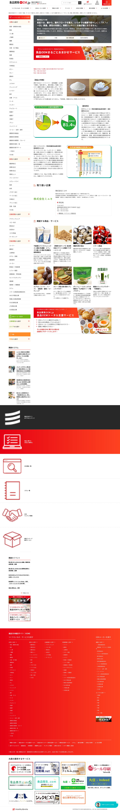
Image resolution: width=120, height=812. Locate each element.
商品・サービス (26, 13)
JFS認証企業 (13, 306)
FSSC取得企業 (13, 302)
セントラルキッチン (15, 278)
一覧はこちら (25, 490)
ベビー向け (12, 222)
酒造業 (11, 281)
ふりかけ (12, 83)
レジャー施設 (13, 270)
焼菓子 (11, 115)
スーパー (12, 245)
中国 (98, 708)
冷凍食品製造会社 (101, 666)
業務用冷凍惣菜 (14, 137)
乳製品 (11, 58)
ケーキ (11, 101)
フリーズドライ (14, 178)
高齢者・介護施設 (14, 285)
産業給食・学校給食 (15, 274)
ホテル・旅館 (13, 256)
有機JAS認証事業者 (15, 299)
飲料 (10, 30)
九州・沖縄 (99, 713)
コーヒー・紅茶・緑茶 (16, 130)
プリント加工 (13, 203)
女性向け (12, 229)
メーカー (12, 263)
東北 (98, 697)
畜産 (10, 55)
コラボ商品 (12, 233)
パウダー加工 (13, 192)
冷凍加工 (12, 199)
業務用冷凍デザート (15, 147)
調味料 (11, 76)
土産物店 (12, 253)
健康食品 (12, 51)
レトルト (12, 90)
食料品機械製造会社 (101, 661)
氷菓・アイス (13, 98)
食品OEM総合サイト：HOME (15, 13)
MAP (78, 207)
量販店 (11, 249)
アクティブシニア (14, 219)
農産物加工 (12, 163)
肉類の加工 (12, 167)
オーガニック (13, 237)
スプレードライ (14, 181)
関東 (98, 700)
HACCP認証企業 (14, 295)
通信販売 (12, 260)
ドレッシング (13, 87)
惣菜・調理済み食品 (15, 26)
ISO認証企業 (13, 310)
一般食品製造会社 (101, 644)
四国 (98, 710)
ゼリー (11, 69)
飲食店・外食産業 (14, 267)
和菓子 (11, 112)
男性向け (12, 226)
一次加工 (12, 151)
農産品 (11, 44)
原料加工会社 (100, 659)
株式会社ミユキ (61, 191)
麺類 (10, 41)
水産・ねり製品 (14, 48)
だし (10, 80)
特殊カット (12, 174)
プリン (11, 123)
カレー (11, 73)
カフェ (11, 288)
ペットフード (13, 126)
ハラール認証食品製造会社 (17, 292)
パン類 (11, 34)
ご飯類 (11, 37)
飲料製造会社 (100, 651)
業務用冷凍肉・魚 (14, 144)
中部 (98, 703)
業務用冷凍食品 (14, 133)
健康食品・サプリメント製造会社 (67, 213)
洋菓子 (11, 119)
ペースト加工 (13, 196)
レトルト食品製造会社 (102, 664)
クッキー (12, 105)
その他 (11, 155)
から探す (13, 22)
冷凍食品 (12, 66)
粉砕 (10, 185)
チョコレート (13, 108)
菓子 (10, 94)
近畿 (98, 705)
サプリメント (13, 62)
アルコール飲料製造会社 (102, 653)
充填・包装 (12, 206)
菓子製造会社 (100, 656)
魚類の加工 (12, 171)
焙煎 (10, 188)
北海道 (98, 695)
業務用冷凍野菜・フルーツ (17, 140)
